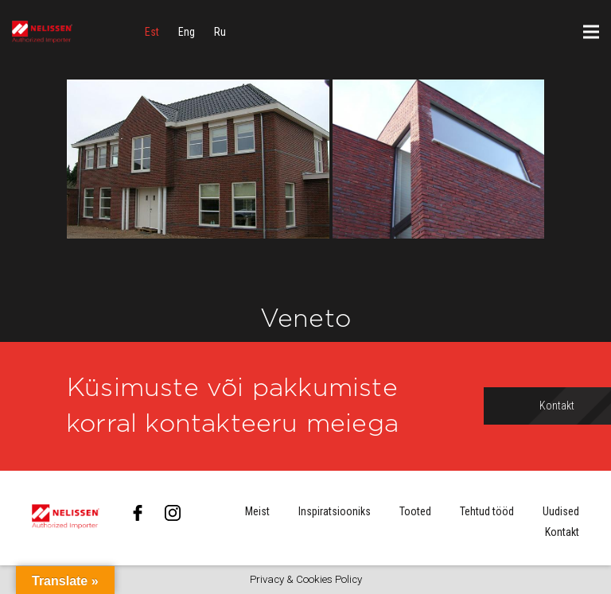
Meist (257, 511)
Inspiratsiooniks (334, 511)
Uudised (561, 511)
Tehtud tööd (487, 511)
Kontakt (562, 532)
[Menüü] (591, 32)
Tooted (415, 511)
